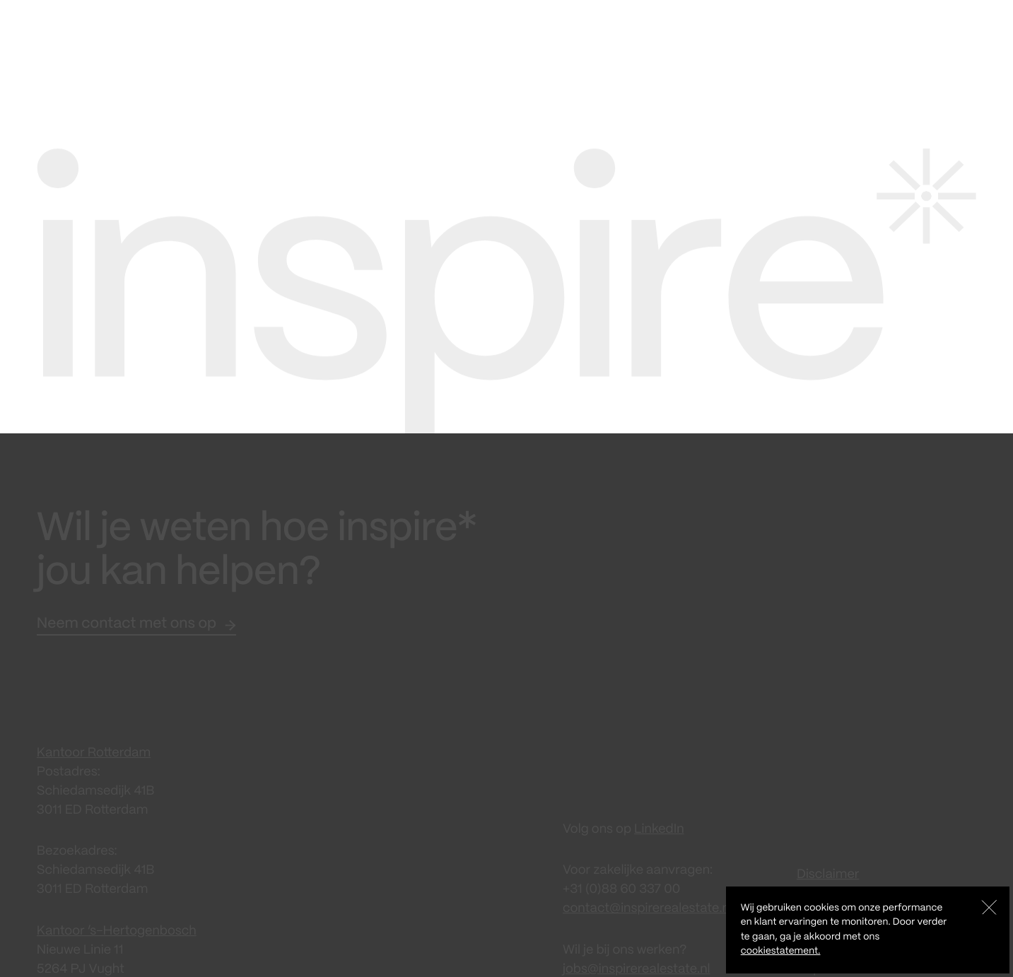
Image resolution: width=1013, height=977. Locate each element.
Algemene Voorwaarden (868, 885)
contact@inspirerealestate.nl (647, 901)
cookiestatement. (781, 951)
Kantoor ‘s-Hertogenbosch (117, 923)
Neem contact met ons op (126, 617)
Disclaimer (828, 866)
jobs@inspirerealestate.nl (636, 961)
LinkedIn (659, 822)
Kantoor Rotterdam (94, 745)
